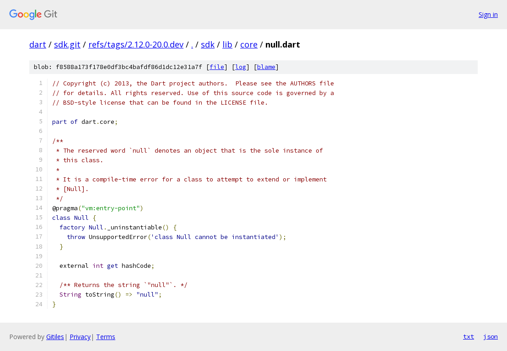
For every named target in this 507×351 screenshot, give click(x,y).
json (490, 336)
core (249, 44)
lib (227, 44)
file (217, 67)
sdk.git (67, 44)
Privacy (80, 336)
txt (468, 336)
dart (37, 44)
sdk (208, 44)
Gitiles (55, 336)
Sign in (488, 14)
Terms (105, 336)
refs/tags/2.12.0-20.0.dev (135, 44)
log (240, 67)
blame (266, 67)
